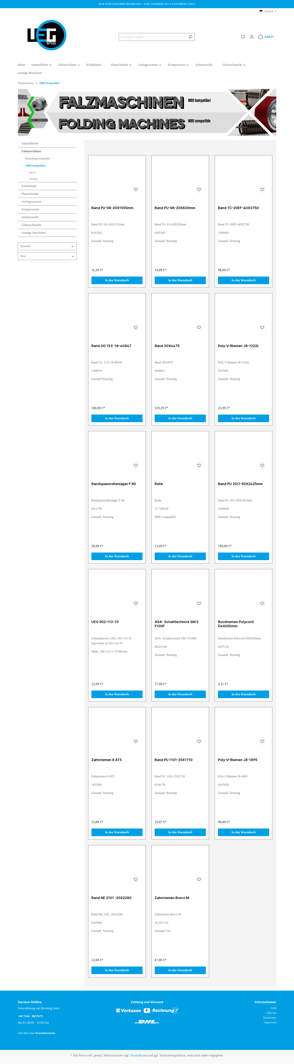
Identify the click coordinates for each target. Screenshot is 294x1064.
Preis (47, 256)
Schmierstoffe (30, 217)
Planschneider (30, 193)
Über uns (271, 1013)
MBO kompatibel (35, 165)
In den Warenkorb (117, 280)
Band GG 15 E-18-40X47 (111, 346)
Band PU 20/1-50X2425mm (240, 484)
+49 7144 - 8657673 (30, 1016)
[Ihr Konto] (251, 37)
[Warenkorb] (266, 37)
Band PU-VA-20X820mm (175, 208)
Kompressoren (30, 209)
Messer (32, 172)
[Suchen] (190, 37)
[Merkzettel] (243, 37)
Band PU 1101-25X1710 (174, 760)
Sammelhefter (30, 143)
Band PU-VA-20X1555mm (112, 208)
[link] (273, 1034)
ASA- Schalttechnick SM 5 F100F (176, 624)
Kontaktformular (45, 1033)
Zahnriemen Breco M (172, 898)
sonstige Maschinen (34, 232)
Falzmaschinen (31, 151)
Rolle (159, 484)
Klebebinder (29, 186)
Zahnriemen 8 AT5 (106, 760)
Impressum (270, 1022)
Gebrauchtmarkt (31, 225)
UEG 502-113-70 (105, 622)
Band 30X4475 (167, 346)
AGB (273, 1008)
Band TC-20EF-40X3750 (238, 208)
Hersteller (47, 246)
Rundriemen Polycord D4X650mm (236, 624)
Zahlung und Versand (147, 1002)
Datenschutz (269, 1017)
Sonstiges (33, 179)
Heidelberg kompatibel (37, 158)
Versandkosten (139, 1055)
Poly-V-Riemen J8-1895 (237, 760)
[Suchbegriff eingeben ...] (152, 37)
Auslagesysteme (31, 201)
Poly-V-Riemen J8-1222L (238, 346)
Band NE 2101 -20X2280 (111, 898)
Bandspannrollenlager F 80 (113, 484)
